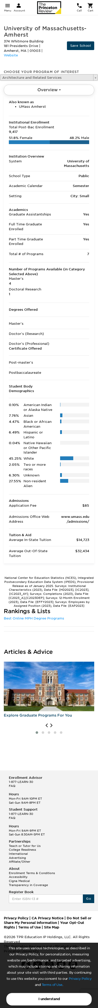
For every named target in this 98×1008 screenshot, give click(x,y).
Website (11, 55)
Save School (80, 46)
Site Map (51, 927)
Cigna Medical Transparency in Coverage (28, 883)
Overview (49, 89)
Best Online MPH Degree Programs (34, 618)
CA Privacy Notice (47, 918)
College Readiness (22, 849)
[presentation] (46, 725)
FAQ (12, 786)
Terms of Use (52, 985)
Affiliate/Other (19, 861)
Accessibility (18, 877)
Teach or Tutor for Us (25, 846)
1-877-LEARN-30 (21, 782)
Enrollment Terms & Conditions (32, 873)
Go (88, 899)
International (18, 854)
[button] (37, 732)
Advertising (17, 858)
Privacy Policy (80, 979)
